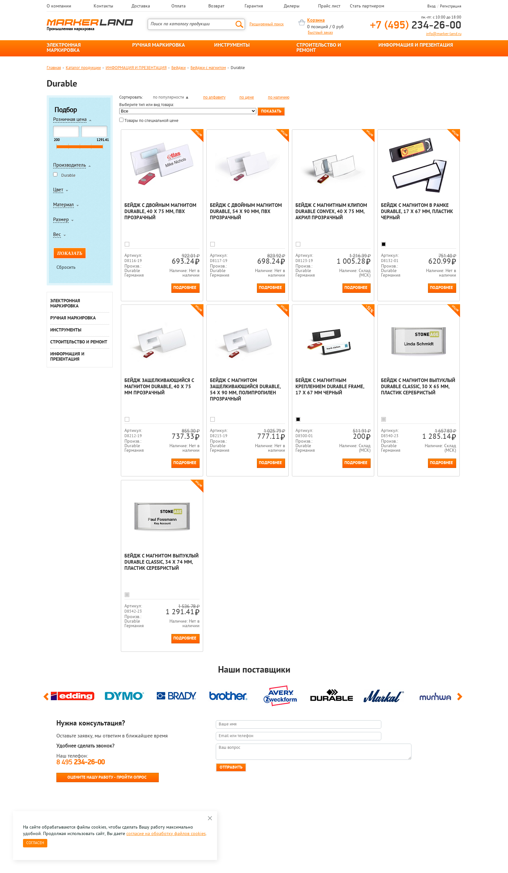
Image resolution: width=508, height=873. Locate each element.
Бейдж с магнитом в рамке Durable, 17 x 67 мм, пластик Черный (417, 212)
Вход (431, 6)
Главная (54, 68)
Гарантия (254, 6)
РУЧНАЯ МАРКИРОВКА (158, 45)
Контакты (103, 6)
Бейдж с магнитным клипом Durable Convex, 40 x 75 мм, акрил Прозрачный (331, 212)
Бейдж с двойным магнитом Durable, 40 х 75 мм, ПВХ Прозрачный (160, 212)
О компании (59, 6)
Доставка (141, 6)
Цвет (58, 190)
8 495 (80, 762)
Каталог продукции (83, 68)
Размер (61, 220)
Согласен (35, 843)
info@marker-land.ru (443, 34)
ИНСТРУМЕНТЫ (232, 45)
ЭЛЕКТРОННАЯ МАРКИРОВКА (64, 48)
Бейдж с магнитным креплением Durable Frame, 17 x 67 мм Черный (329, 387)
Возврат (216, 6)
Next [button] (461, 699)
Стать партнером (367, 6)
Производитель (69, 165)
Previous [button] (47, 699)
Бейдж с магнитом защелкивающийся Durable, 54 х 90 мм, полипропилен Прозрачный (245, 390)
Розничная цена (70, 120)
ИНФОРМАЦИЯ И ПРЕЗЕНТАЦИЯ (415, 45)
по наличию (278, 97)
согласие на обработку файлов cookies (166, 834)
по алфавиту (214, 97)
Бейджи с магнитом (208, 68)
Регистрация (450, 6)
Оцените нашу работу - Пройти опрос (106, 777)
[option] (72, 694)
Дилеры (291, 6)
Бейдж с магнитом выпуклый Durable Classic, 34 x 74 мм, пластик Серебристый (161, 562)
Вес (57, 235)
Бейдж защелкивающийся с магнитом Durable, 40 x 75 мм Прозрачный (159, 387)
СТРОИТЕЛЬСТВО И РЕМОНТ (318, 48)
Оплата (178, 6)
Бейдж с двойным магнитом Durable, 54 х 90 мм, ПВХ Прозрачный (246, 212)
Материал (63, 205)
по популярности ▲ (171, 97)
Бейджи (178, 68)
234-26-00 (415, 25)
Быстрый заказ (320, 32)
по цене (246, 97)
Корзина (316, 21)
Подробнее (184, 288)
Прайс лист (329, 6)
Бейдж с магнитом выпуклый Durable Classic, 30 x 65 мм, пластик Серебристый (418, 387)
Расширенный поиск (266, 24)
